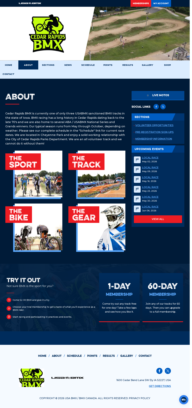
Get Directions (160, 386)
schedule (77, 356)
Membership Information (153, 138)
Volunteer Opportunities (154, 125)
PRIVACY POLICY (139, 398)
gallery (129, 356)
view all (158, 219)
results (111, 356)
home (45, 356)
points (95, 356)
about (59, 356)
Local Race (150, 157)
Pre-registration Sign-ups (154, 132)
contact (145, 356)
